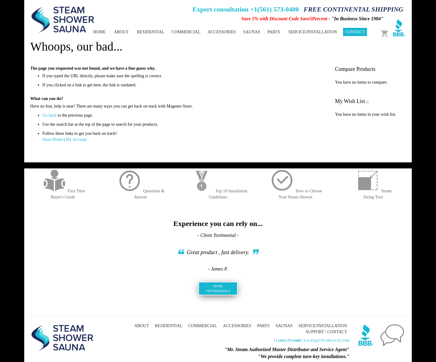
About (121, 32)
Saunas (284, 326)
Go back (49, 115)
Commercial (202, 326)
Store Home (52, 139)
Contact (355, 32)
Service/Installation (312, 32)
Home (99, 32)
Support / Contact (326, 332)
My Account (76, 139)
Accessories (237, 326)
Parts (263, 326)
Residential (168, 326)
